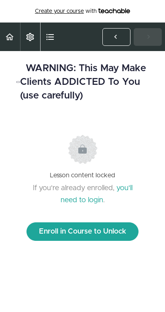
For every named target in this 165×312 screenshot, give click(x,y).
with (82, 11)
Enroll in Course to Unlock (82, 231)
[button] (10, 37)
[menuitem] (30, 37)
